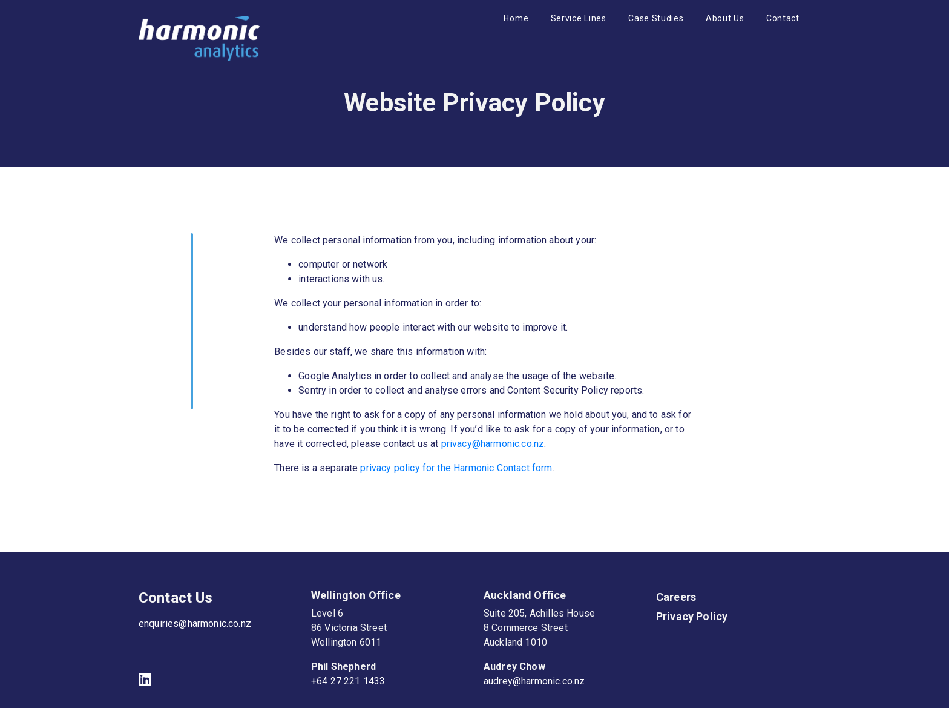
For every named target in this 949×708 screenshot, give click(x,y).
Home (516, 18)
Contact (783, 18)
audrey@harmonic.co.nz (534, 681)
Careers (676, 597)
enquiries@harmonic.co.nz (195, 623)
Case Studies (655, 18)
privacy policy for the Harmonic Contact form (456, 468)
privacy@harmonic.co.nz (493, 443)
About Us (725, 18)
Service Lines (578, 18)
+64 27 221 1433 (348, 681)
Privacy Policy (691, 616)
